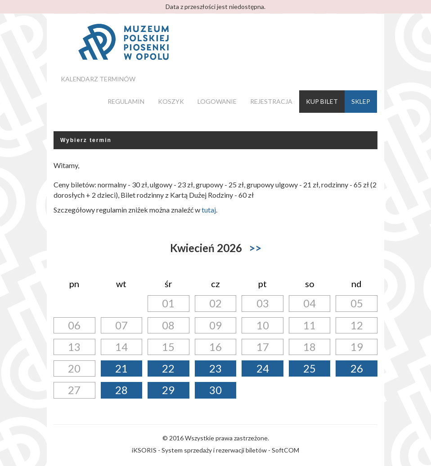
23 (215, 368)
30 (215, 389)
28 (121, 389)
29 (168, 389)
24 (262, 368)
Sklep (360, 101)
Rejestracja (271, 101)
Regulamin (126, 101)
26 (356, 368)
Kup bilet (322, 101)
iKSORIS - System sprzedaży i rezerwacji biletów (199, 450)
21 (121, 368)
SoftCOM (285, 450)
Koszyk (171, 101)
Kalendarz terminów (98, 79)
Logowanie (217, 101)
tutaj (209, 209)
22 (168, 368)
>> (255, 247)
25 (309, 368)
